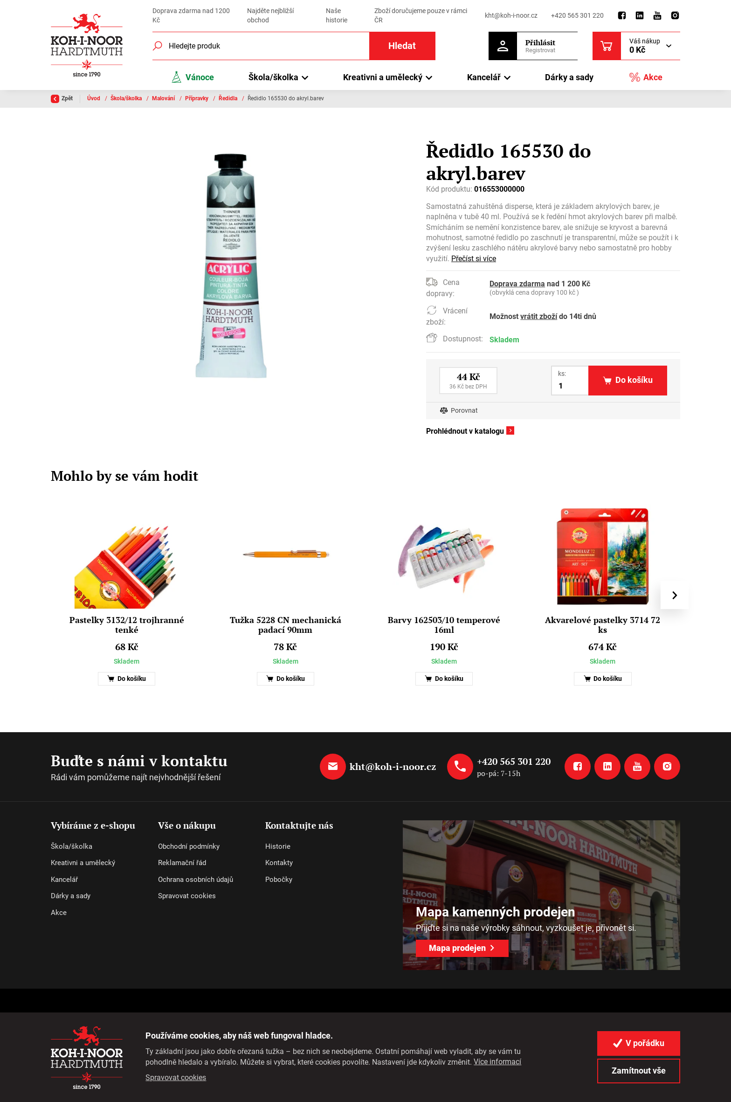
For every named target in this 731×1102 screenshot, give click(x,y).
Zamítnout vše (639, 1070)
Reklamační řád (182, 863)
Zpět (62, 99)
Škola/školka (126, 98)
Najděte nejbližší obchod (270, 15)
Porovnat (464, 411)
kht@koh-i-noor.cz (511, 15)
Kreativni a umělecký (83, 863)
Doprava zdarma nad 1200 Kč (191, 15)
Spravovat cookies (187, 896)
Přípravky (197, 98)
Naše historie (336, 15)
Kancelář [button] (484, 77)
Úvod (94, 98)
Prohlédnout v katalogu (465, 431)
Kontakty (279, 863)
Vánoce (192, 77)
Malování (164, 98)
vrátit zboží (538, 316)
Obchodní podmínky (189, 846)
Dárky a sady (569, 77)
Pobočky (278, 879)
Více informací (497, 1061)
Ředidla (229, 98)
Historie (277, 846)
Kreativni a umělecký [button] (382, 77)
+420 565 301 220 (577, 15)
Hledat (402, 46)
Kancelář (64, 879)
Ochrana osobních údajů (195, 879)
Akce (645, 77)
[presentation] (675, 595)
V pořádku (638, 1043)
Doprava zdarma (517, 283)
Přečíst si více (473, 258)
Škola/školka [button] (273, 77)
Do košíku (126, 679)
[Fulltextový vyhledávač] (293, 46)
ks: (562, 373)
